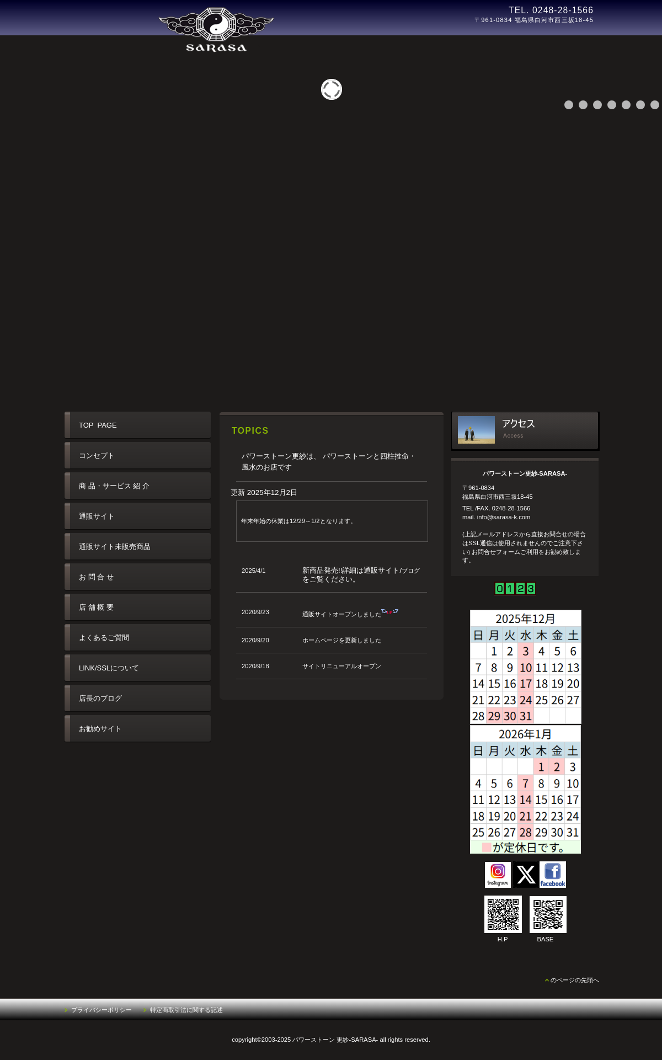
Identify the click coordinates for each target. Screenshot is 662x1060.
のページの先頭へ (575, 980)
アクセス (525, 431)
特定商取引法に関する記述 (186, 1009)
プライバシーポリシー (101, 1009)
